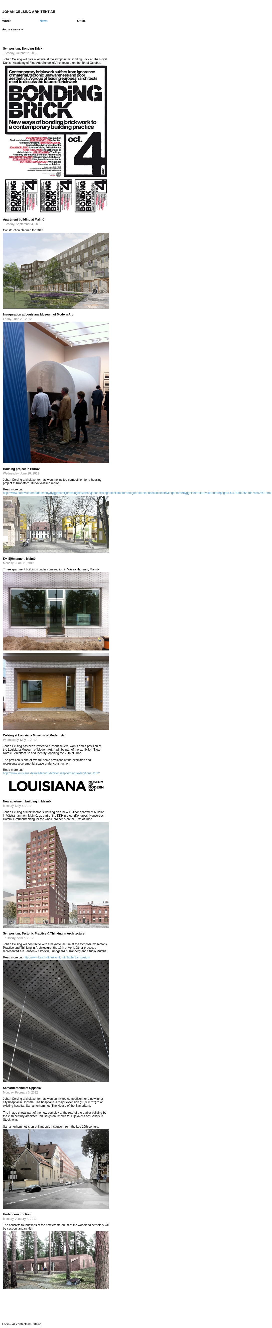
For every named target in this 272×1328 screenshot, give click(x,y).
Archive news (12, 29)
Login (5, 1324)
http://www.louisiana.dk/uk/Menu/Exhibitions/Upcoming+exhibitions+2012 (51, 773)
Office (81, 21)
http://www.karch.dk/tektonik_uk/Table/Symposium (57, 957)
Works (6, 21)
